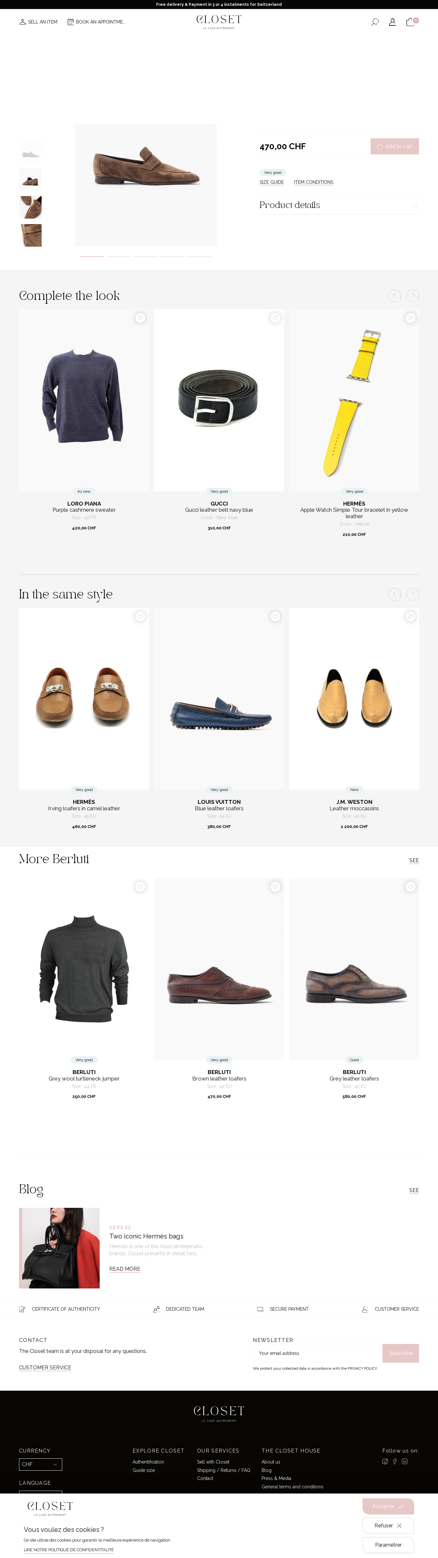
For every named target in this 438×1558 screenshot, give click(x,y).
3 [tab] (145, 256)
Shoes (299, 69)
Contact (205, 1478)
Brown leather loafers (219, 1079)
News (133, 41)
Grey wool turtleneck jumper (84, 1079)
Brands (217, 41)
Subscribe (401, 1353)
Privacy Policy (362, 1368)
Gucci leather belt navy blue (219, 510)
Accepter (388, 1506)
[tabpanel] (145, 147)
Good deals (247, 41)
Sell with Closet (213, 1461)
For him (282, 69)
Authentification (148, 1461)
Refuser (388, 1526)
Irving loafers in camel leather (84, 808)
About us (271, 1461)
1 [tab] (92, 256)
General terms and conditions (293, 1486)
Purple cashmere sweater (84, 510)
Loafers (316, 69)
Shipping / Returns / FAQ (223, 1470)
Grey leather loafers (354, 1079)
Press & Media (276, 1478)
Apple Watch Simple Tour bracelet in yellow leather (354, 513)
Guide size (144, 1470)
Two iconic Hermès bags (146, 1236)
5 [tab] (199, 256)
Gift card (300, 41)
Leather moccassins (354, 808)
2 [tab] (119, 256)
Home (275, 41)
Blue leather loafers (219, 808)
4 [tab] (172, 256)
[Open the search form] (375, 22)
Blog (267, 1470)
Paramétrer (388, 1545)
